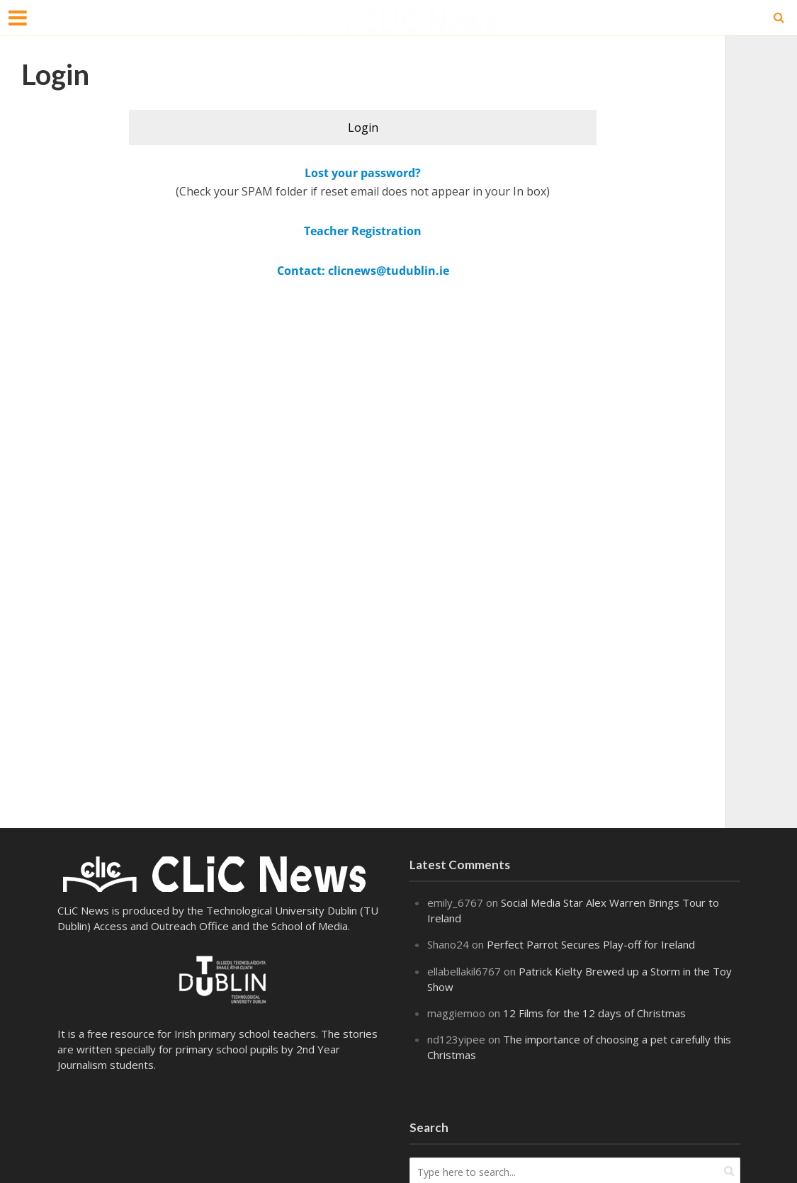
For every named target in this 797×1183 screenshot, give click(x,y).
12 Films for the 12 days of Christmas (594, 1013)
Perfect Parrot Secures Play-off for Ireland (591, 944)
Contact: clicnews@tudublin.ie (363, 270)
